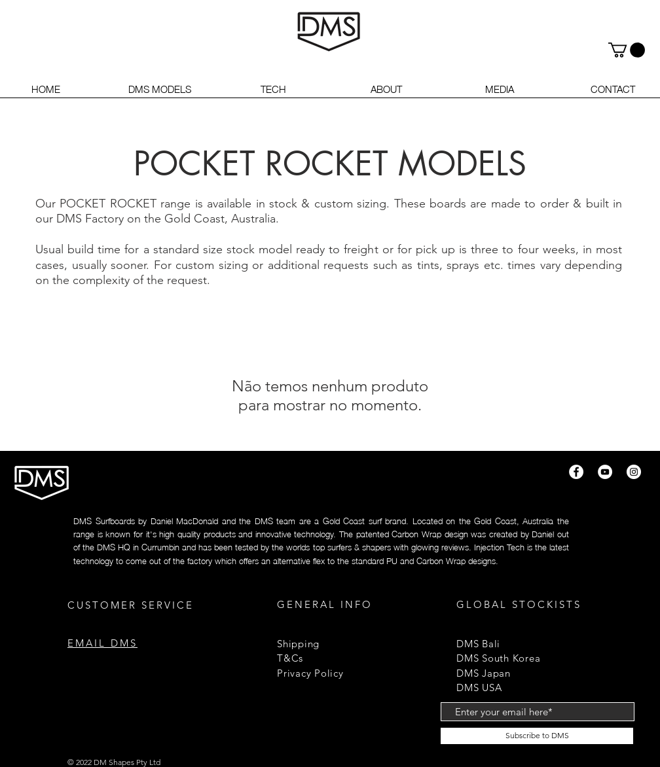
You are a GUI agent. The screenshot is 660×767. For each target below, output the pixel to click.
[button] (626, 50)
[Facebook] (576, 472)
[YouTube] (605, 472)
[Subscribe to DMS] (537, 736)
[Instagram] (634, 472)
